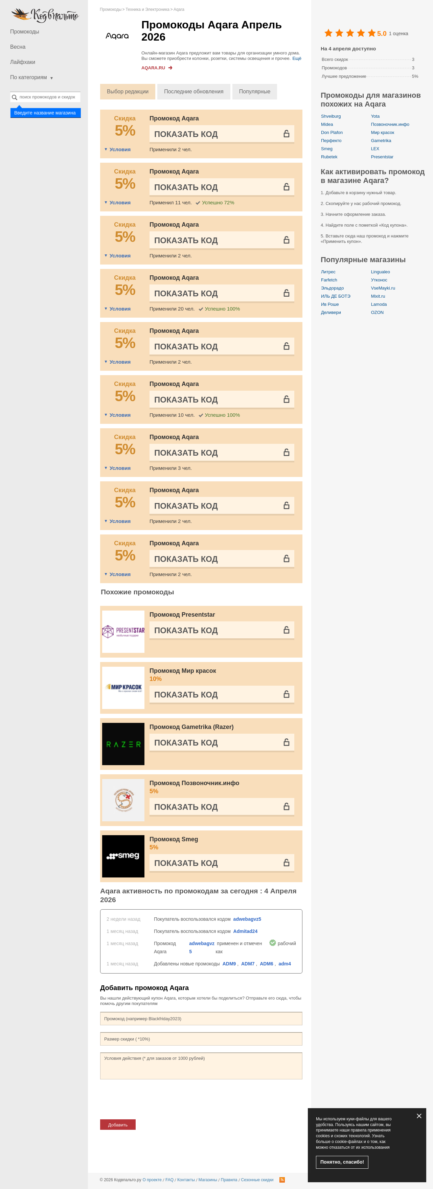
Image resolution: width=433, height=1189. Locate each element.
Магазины (208, 1179)
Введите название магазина (45, 112)
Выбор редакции (128, 91)
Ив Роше (330, 304)
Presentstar (382, 156)
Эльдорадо (332, 288)
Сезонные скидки (257, 1179)
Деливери (331, 312)
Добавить (118, 1124)
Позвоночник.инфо (390, 124)
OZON (377, 312)
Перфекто (331, 140)
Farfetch (329, 279)
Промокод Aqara (174, 118)
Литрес (328, 271)
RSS (282, 1180)
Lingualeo (380, 271)
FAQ (169, 1179)
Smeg (327, 148)
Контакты (186, 1179)
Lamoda (379, 304)
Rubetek (329, 156)
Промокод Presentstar (182, 614)
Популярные (255, 91)
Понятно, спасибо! (342, 1162)
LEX (375, 148)
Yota (375, 116)
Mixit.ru (378, 296)
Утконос (379, 279)
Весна (17, 47)
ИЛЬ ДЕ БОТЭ (335, 296)
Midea (327, 124)
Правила (229, 1179)
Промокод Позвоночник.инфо (222, 787)
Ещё (296, 58)
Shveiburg (331, 116)
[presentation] (151, 1099)
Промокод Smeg (222, 843)
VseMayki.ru (383, 288)
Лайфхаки (22, 62)
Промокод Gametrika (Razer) (192, 727)
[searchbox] (45, 97)
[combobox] (45, 97)
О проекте (152, 1179)
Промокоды (24, 32)
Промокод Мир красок (222, 675)
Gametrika (381, 140)
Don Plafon (332, 132)
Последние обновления (193, 91)
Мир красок (382, 132)
